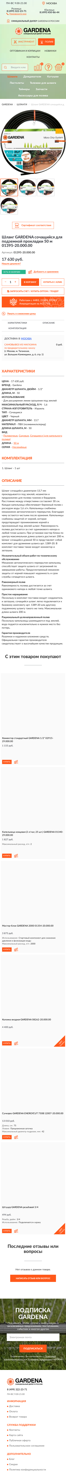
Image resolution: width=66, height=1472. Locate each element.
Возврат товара (18, 1387)
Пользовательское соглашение (26, 1416)
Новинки (50, 51)
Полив (49, 42)
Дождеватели (32, 76)
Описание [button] (49, 323)
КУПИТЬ (6, 752)
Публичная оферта (19, 1411)
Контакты (33, 57)
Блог (12, 1429)
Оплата (13, 1382)
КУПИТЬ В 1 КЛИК (52, 282)
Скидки (13, 1435)
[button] (16, 14)
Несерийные (19, 447)
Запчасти (41, 89)
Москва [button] (26, 338)
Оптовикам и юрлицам (25, 51)
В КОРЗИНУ (30, 282)
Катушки (53, 76)
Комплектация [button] (17, 328)
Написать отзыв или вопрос (33, 1249)
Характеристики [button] (17, 323)
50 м (16, 443)
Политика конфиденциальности (27, 1440)
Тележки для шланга (43, 83)
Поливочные (10, 436)
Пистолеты (17, 83)
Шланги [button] (12, 76)
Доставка (14, 1377)
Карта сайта (16, 1406)
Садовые (24, 436)
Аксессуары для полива (33, 95)
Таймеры (24, 89)
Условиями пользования (40, 1330)
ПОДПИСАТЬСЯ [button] (33, 1319)
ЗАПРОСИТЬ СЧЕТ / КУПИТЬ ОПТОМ (33, 291)
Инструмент (26, 42)
